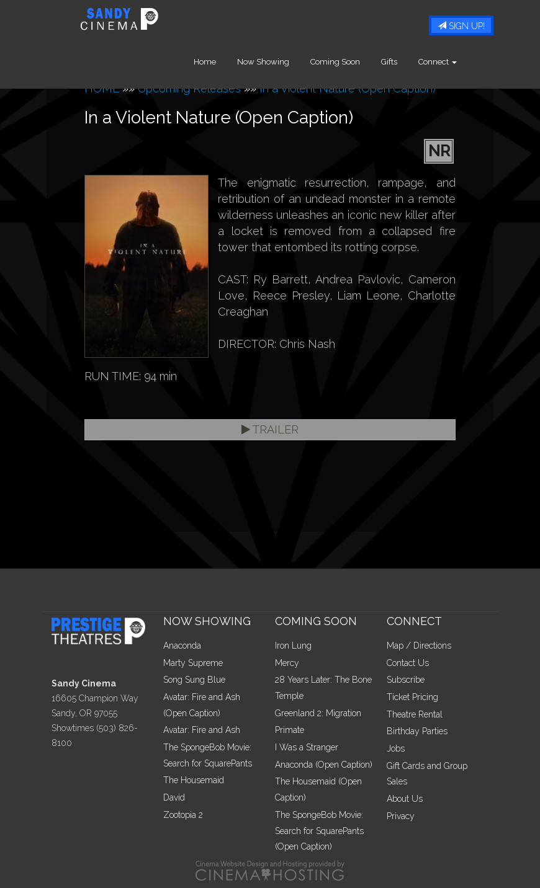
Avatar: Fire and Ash (201, 730)
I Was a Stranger (306, 747)
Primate (289, 730)
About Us (405, 799)
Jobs (396, 748)
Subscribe (406, 680)
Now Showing (284, 61)
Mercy (287, 663)
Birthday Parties (417, 731)
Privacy (401, 816)
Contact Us (408, 663)
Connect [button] (458, 61)
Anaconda (182, 645)
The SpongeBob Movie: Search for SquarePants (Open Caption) (319, 830)
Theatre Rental (415, 714)
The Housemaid (193, 780)
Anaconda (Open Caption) (323, 765)
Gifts (410, 61)
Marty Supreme (193, 663)
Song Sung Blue (194, 680)
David (174, 797)
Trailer (270, 429)
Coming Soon (355, 61)
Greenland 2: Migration (318, 713)
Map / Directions (419, 645)
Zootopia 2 (183, 815)
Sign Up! (461, 26)
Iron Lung (293, 645)
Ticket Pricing (412, 697)
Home (225, 61)
